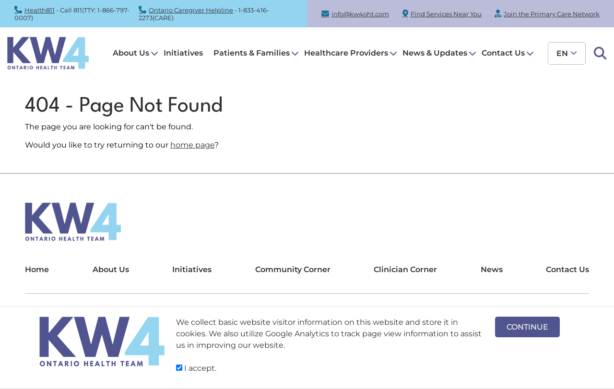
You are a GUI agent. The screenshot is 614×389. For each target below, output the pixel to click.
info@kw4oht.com (360, 14)
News (492, 269)
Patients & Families (251, 52)
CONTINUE (527, 327)
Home (37, 269)
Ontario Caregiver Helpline (191, 10)
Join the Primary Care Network (552, 14)
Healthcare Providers (346, 52)
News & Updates (434, 52)
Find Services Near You (446, 14)
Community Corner (293, 269)
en (562, 53)
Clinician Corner (405, 269)
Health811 (39, 10)
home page (192, 144)
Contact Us (503, 52)
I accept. (196, 368)
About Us (131, 52)
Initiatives (183, 52)
